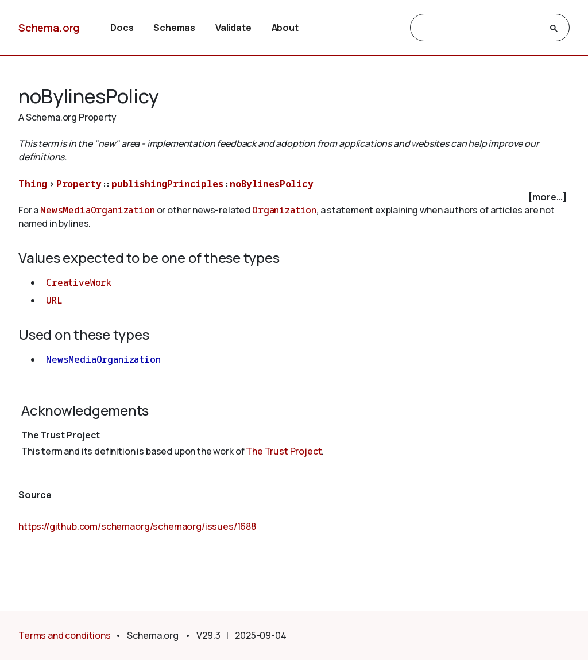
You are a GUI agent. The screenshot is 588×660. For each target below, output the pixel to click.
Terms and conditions (64, 635)
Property (79, 183)
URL (54, 300)
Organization (284, 210)
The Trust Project (284, 451)
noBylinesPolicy (272, 183)
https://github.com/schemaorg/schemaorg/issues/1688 (137, 526)
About (285, 27)
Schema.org (48, 27)
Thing (32, 183)
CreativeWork (78, 282)
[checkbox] (294, 197)
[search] (479, 28)
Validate (233, 27)
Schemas (174, 27)
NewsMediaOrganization (97, 210)
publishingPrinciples (167, 183)
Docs (121, 27)
